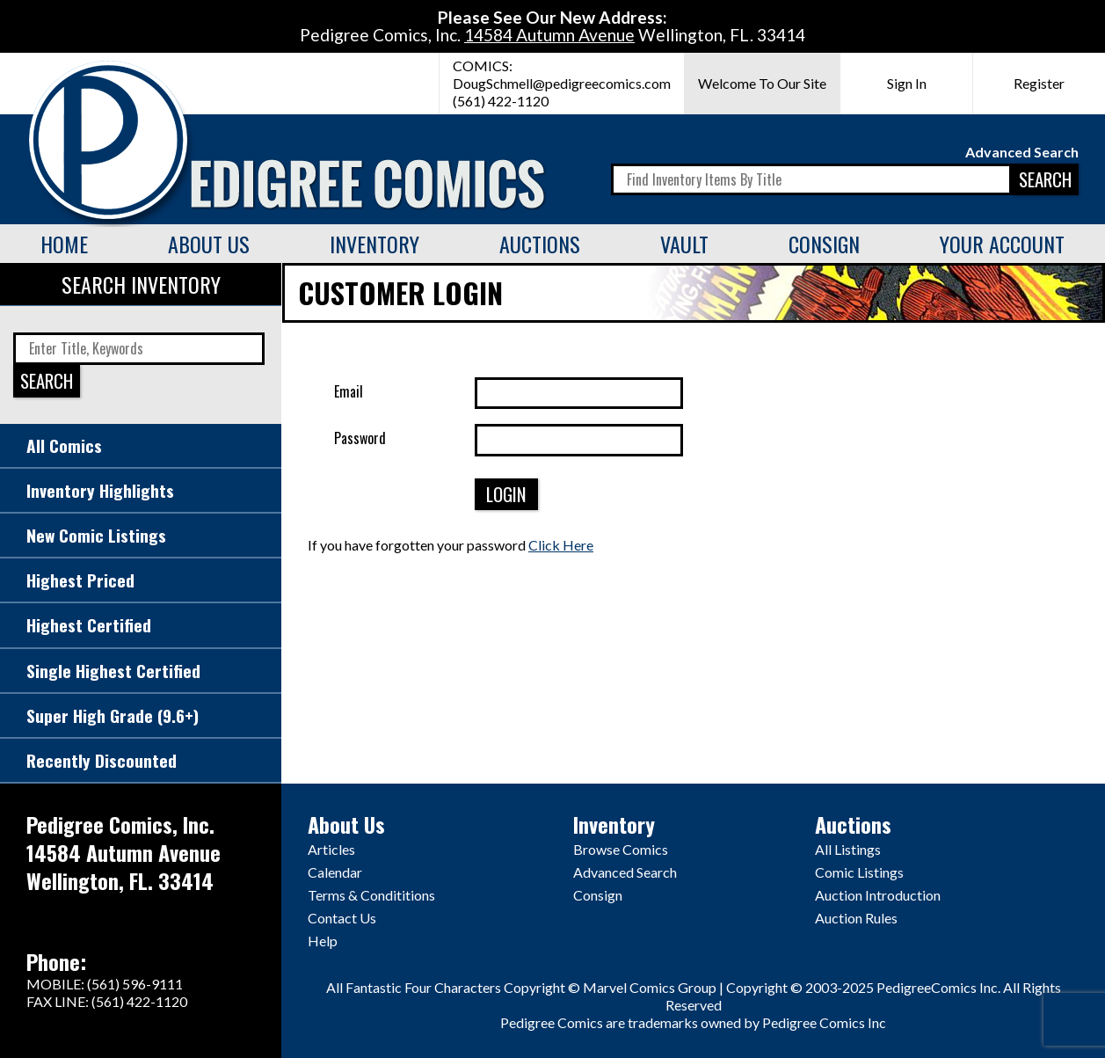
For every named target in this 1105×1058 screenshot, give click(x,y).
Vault (684, 243)
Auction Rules (856, 917)
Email (348, 391)
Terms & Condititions (371, 895)
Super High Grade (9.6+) (112, 715)
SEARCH (1045, 179)
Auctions (539, 243)
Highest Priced (80, 580)
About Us (209, 243)
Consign (824, 243)
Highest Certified (88, 625)
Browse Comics (620, 849)
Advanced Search (1022, 151)
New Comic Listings (96, 535)
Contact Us (342, 917)
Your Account (1002, 243)
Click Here (560, 544)
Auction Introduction (878, 895)
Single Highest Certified (113, 670)
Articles (331, 849)
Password (360, 438)
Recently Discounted (101, 760)
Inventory (374, 243)
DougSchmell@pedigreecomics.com (562, 83)
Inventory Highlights (100, 490)
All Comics (64, 445)
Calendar (335, 872)
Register (1039, 83)
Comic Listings (859, 872)
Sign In (907, 83)
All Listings (848, 849)
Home (64, 243)
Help (323, 940)
